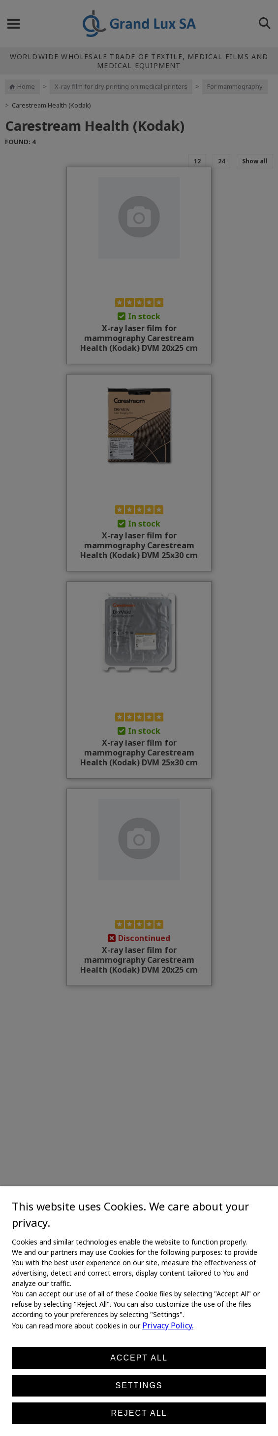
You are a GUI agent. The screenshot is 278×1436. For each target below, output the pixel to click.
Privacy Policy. (167, 1325)
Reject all (139, 1413)
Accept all (139, 1358)
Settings (138, 1385)
